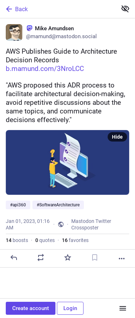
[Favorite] (67, 257)
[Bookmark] (94, 257)
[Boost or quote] (40, 257)
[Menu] (122, 308)
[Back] (58, 9)
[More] (121, 258)
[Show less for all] (125, 8)
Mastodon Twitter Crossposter (91, 224)
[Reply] (13, 257)
